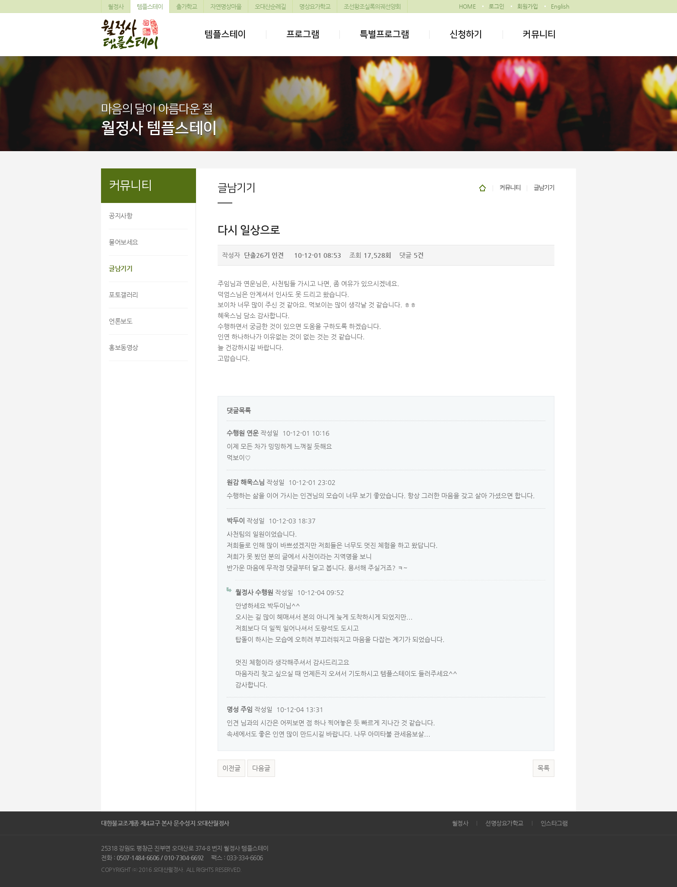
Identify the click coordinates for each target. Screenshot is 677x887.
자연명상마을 (225, 6)
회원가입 (527, 6)
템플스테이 (150, 6)
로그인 (496, 6)
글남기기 (120, 268)
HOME (467, 6)
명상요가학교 (314, 6)
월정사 (115, 6)
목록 (544, 768)
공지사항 (120, 215)
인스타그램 (554, 823)
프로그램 (302, 34)
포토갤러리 (123, 294)
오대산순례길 (270, 6)
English (560, 6)
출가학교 (186, 6)
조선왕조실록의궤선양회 (372, 6)
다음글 (261, 768)
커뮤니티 (539, 34)
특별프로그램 (384, 34)
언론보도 (120, 321)
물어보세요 (123, 242)
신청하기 (465, 34)
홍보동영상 (123, 347)
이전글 (231, 768)
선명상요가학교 (504, 823)
